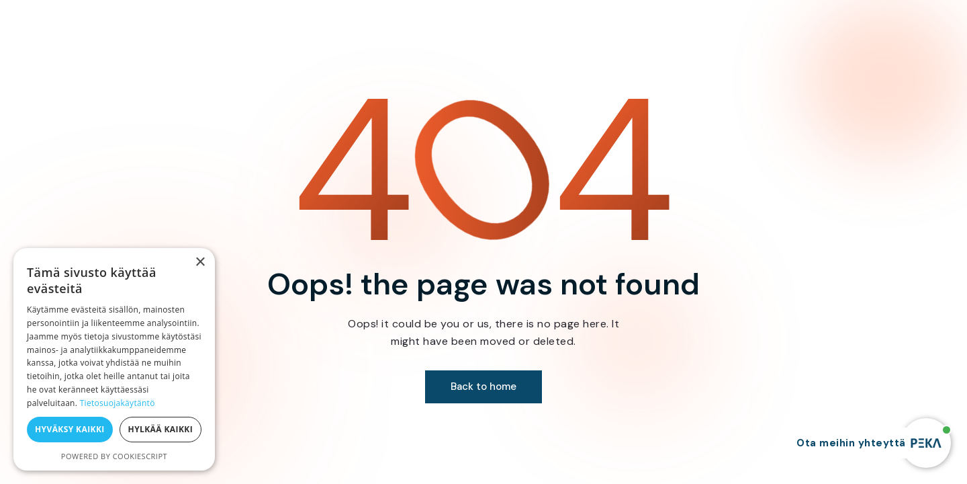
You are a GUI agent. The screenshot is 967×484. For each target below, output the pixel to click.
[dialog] (114, 359)
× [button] (200, 262)
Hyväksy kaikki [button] (70, 429)
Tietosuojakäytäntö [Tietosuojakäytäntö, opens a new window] (117, 403)
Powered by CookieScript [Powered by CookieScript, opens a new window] (114, 456)
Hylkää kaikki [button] (160, 429)
